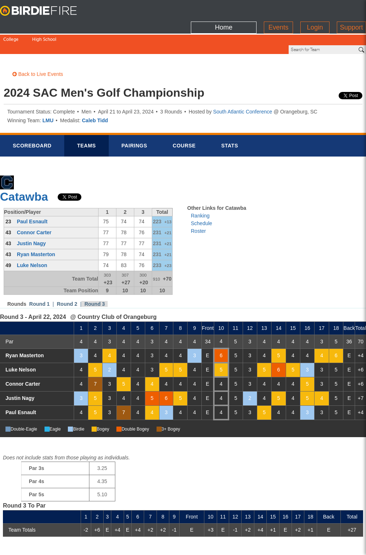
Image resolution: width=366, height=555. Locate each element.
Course (184, 121)
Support (351, 9)
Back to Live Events (37, 49)
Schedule (201, 198)
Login (315, 9)
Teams (86, 121)
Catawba (24, 171)
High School (44, 24)
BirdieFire (45, 11)
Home (223, 9)
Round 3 (94, 279)
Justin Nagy (31, 218)
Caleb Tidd (95, 96)
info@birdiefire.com (320, 544)
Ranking (200, 191)
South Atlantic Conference (242, 87)
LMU (47, 96)
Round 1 (39, 279)
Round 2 (67, 279)
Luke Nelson (32, 240)
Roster (198, 206)
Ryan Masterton (36, 229)
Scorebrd (32, 121)
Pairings (134, 121)
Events (278, 9)
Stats (229, 121)
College (11, 24)
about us (275, 544)
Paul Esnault (32, 197)
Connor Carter (34, 208)
